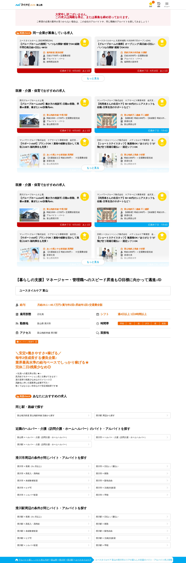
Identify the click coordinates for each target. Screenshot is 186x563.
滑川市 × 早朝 (132, 495)
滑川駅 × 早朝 (132, 545)
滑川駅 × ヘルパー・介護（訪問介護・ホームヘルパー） (53, 444)
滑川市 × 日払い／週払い (132, 466)
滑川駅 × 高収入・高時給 (53, 524)
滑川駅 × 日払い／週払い (132, 517)
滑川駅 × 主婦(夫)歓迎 (132, 538)
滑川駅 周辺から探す (132, 415)
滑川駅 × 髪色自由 (132, 531)
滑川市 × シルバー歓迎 (53, 495)
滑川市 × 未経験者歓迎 (53, 480)
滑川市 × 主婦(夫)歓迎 (132, 488)
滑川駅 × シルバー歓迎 (53, 545)
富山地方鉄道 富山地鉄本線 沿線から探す (53, 415)
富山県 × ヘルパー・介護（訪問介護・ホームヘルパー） (53, 437)
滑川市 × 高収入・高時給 (53, 473)
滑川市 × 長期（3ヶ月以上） (53, 466)
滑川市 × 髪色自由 (132, 480)
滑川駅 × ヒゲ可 (53, 538)
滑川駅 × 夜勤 (132, 524)
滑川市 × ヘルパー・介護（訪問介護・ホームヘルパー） (132, 437)
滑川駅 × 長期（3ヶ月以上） (53, 517)
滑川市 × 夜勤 (132, 473)
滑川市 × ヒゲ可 (53, 488)
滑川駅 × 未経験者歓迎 (53, 531)
